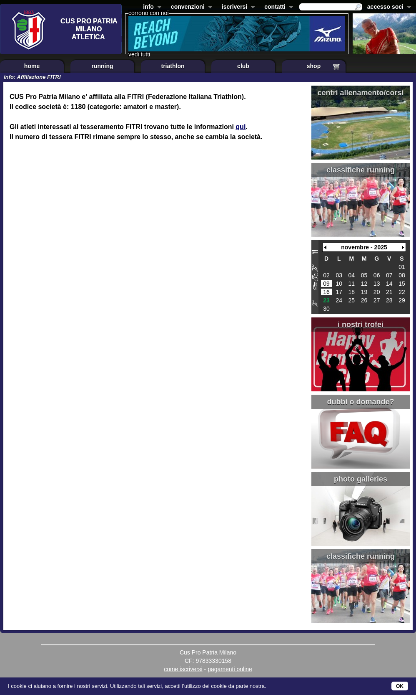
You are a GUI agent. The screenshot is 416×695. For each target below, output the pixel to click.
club (243, 66)
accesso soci (387, 7)
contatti (277, 7)
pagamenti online (230, 669)
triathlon (173, 66)
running (102, 66)
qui (241, 126)
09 (326, 283)
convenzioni (190, 7)
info (150, 7)
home (32, 66)
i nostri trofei (360, 324)
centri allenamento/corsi (360, 93)
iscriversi (236, 7)
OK (399, 686)
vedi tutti (139, 54)
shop (314, 66)
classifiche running (360, 170)
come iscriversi (183, 669)
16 (326, 292)
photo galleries (360, 479)
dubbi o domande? (360, 402)
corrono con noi (148, 13)
